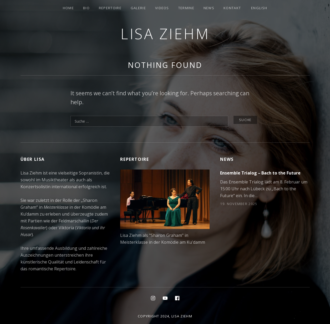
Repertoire (110, 8)
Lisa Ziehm (165, 33)
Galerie (138, 8)
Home (68, 8)
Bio (86, 8)
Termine (186, 8)
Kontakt (232, 8)
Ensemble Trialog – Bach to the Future (260, 173)
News (209, 8)
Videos (162, 8)
